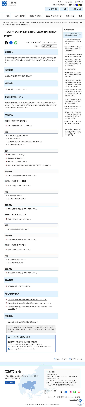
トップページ (14, 22)
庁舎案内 (11, 382)
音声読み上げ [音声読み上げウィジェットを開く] (79, 2)
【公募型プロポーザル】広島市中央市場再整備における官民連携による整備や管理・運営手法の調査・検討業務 (73, 115)
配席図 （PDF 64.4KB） (16, 158)
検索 (64, 9)
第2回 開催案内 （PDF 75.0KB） (19, 185)
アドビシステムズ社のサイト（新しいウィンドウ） (26, 329)
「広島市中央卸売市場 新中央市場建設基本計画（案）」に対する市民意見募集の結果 (73, 101)
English (60, 2)
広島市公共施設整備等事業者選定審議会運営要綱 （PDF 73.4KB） (29, 303)
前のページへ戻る (61, 359)
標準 (60, 5)
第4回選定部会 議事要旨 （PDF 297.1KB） (22, 273)
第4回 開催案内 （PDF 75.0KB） (19, 249)
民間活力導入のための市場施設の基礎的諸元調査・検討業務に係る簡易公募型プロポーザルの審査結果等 (73, 62)
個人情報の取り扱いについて (65, 397)
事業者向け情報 (24, 22)
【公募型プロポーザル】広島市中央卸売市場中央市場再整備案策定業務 (73, 74)
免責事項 (77, 397)
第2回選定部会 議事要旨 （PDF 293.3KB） (22, 209)
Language (68, 2)
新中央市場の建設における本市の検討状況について (73, 107)
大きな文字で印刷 (48, 46)
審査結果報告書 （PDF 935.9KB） (19, 286)
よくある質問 (53, 9)
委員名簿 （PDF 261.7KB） (17, 89)
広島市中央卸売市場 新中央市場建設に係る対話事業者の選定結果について (73, 48)
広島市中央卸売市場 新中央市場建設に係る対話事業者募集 (73, 55)
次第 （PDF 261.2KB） (16, 155)
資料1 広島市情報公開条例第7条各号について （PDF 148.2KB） (29, 165)
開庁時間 (52, 372)
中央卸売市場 (42, 22)
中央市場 (64, 22)
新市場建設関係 (73, 22)
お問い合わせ (77, 9)
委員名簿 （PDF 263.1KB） (17, 161)
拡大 (64, 5)
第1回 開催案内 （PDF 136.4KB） (19, 125)
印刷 (36, 46)
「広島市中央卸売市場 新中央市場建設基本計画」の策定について (73, 123)
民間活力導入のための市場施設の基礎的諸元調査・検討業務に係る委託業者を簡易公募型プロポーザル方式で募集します (73, 83)
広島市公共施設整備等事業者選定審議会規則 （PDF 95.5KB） (28, 299)
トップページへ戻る (76, 359)
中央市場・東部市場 (53, 22)
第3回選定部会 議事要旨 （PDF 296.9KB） (22, 239)
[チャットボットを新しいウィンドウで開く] (80, 405)
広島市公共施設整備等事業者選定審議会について (23, 322)
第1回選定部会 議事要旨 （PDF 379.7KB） (22, 175)
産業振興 (33, 22)
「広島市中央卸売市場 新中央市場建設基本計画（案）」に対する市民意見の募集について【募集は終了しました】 (73, 92)
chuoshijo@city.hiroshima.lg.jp (22, 349)
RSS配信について (75, 399)
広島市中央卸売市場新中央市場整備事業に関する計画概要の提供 (73, 41)
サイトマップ (51, 397)
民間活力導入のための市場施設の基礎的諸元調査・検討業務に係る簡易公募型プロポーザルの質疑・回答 (73, 132)
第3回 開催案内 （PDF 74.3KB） (19, 219)
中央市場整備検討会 (70, 69)
